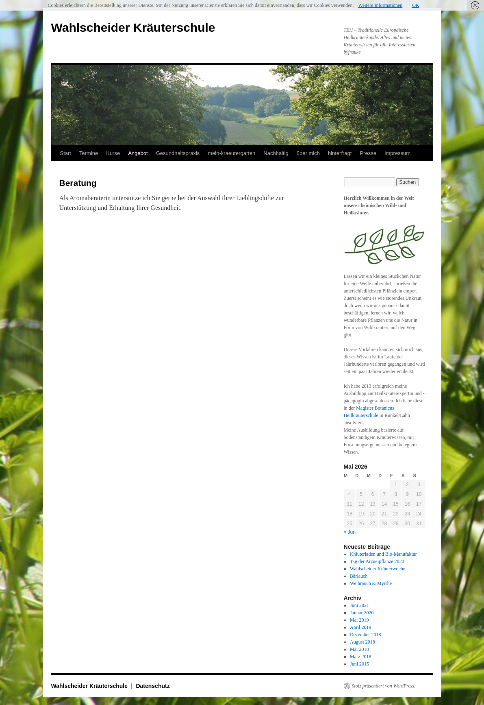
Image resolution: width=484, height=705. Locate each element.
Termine (88, 153)
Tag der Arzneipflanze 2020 (377, 561)
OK (415, 5)
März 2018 (360, 656)
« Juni (350, 532)
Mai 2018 (359, 649)
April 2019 (360, 627)
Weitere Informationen (380, 5)
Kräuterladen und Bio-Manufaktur (383, 554)
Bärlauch (358, 576)
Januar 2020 (361, 613)
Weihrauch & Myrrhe (371, 583)
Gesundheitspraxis (178, 153)
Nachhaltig (275, 153)
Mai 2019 (359, 620)
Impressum (397, 153)
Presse (368, 153)
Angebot (138, 153)
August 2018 (362, 642)
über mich (308, 153)
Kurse (113, 153)
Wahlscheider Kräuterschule (133, 27)
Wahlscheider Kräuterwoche (377, 569)
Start (65, 153)
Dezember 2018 (365, 634)
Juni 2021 (359, 605)
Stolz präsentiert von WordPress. (384, 686)
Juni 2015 (359, 664)
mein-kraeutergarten (231, 153)
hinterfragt (340, 153)
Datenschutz (152, 686)
